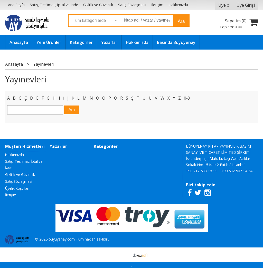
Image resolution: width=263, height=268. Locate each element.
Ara (181, 21)
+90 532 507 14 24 (236, 170)
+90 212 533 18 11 (201, 170)
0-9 (187, 98)
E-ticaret (123, 254)
